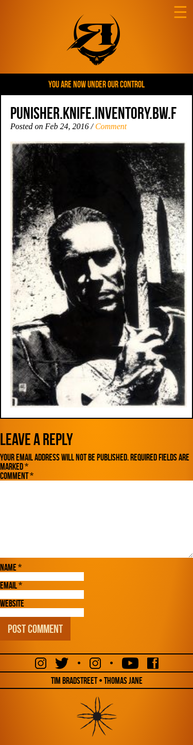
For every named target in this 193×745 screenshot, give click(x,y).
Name (11, 567)
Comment (111, 126)
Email (11, 585)
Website (12, 603)
